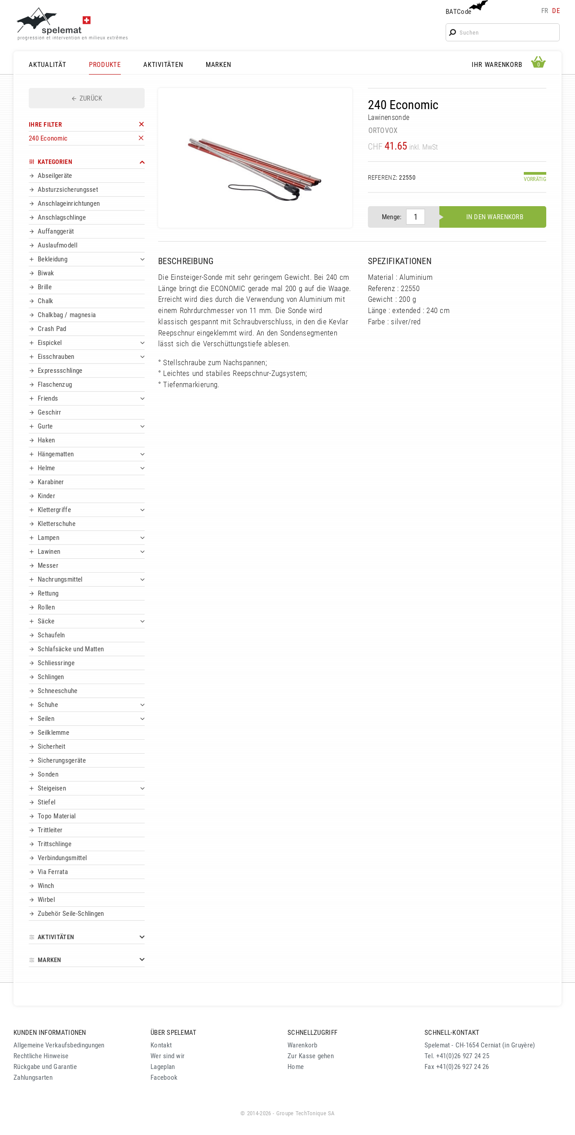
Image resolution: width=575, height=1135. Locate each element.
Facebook (163, 1077)
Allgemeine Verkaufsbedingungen (59, 1045)
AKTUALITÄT (47, 65)
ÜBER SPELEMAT (173, 1033)
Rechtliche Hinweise (40, 1056)
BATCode (466, 8)
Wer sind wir (167, 1056)
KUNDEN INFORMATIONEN (49, 1033)
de (556, 11)
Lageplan (162, 1067)
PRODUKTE (105, 65)
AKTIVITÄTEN (163, 65)
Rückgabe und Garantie (45, 1067)
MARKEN (218, 65)
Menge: (392, 217)
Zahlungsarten (33, 1077)
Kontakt (161, 1045)
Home (296, 1067)
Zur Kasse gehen (311, 1056)
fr (544, 11)
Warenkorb (303, 1045)
